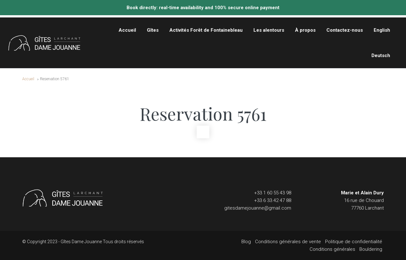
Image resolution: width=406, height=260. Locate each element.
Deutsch (380, 55)
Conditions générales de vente (288, 241)
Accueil (127, 30)
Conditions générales (332, 249)
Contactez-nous (344, 30)
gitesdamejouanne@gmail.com (257, 208)
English (382, 30)
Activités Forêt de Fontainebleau (206, 30)
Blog (246, 241)
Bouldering (370, 249)
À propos (305, 30)
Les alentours (268, 30)
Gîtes (153, 30)
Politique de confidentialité (353, 241)
